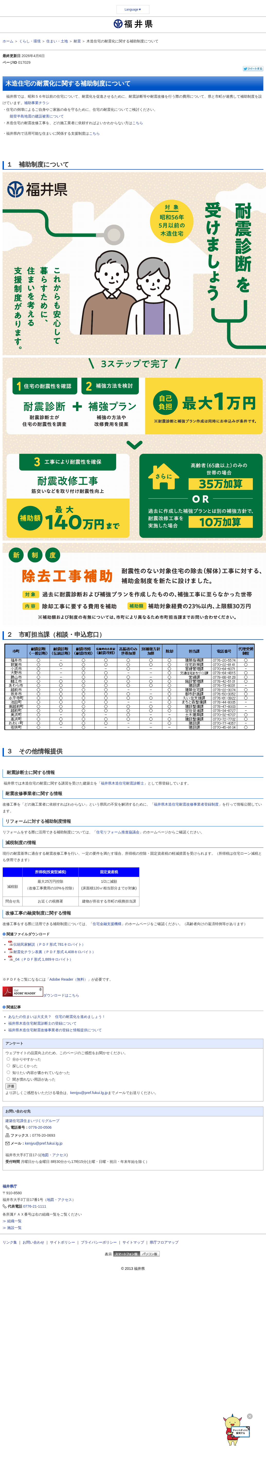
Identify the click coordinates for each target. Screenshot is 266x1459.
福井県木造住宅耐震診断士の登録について (42, 1023)
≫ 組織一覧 (12, 1221)
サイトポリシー (62, 1242)
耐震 (77, 41)
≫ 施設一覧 (12, 1228)
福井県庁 (10, 1186)
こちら (137, 123)
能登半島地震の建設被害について (37, 116)
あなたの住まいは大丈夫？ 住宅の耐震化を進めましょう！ (56, 1017)
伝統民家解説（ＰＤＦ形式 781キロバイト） (46, 944)
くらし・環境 (30, 41)
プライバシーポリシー (99, 1242)
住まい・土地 (57, 41)
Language (133, 9)
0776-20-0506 (40, 1127)
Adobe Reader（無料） (68, 979)
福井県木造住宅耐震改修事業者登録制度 (186, 804)
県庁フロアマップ (164, 1242)
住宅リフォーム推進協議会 (117, 832)
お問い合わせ (33, 1242)
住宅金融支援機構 (107, 924)
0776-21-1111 (34, 1206)
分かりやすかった (26, 1059)
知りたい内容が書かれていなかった (41, 1073)
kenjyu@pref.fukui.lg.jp (89, 1093)
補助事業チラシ (36, 103)
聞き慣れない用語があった (34, 1079)
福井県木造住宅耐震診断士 (122, 783)
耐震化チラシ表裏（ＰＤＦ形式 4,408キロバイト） (52, 952)
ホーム (8, 41)
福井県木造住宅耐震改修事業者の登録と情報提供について (55, 1030)
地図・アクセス (54, 1155)
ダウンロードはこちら (41, 995)
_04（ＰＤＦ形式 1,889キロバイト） (40, 959)
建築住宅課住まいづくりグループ (32, 1121)
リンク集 (10, 1242)
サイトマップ (133, 1242)
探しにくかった (25, 1066)
